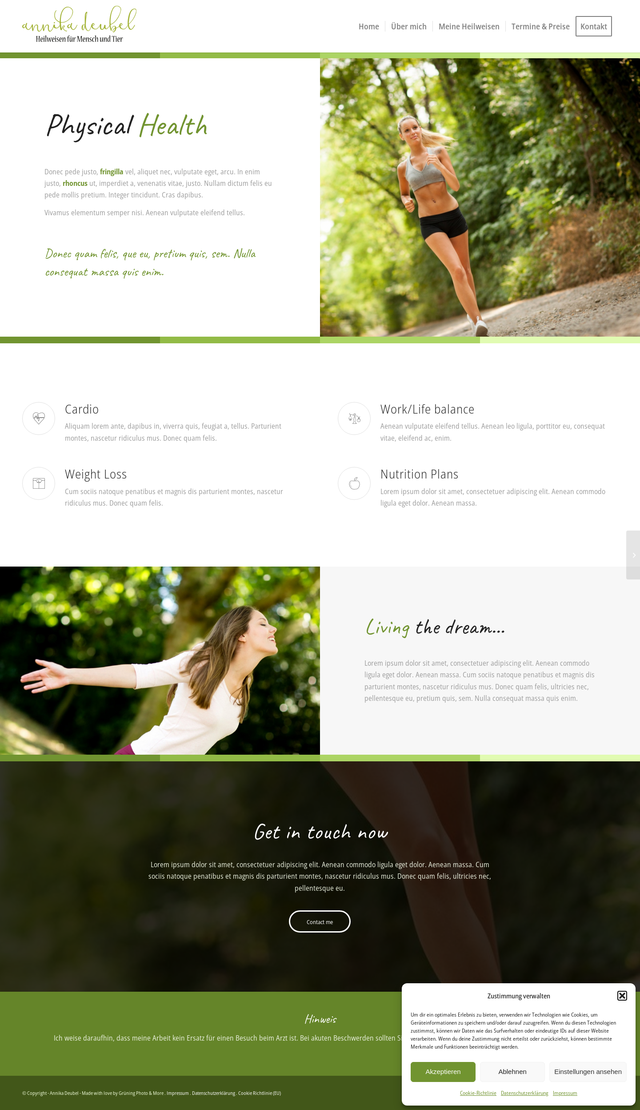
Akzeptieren (442, 1071)
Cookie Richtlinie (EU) (259, 1093)
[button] (622, 995)
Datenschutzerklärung (524, 1093)
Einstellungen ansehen (588, 1071)
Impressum (565, 1093)
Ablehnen (512, 1071)
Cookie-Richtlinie (478, 1093)
